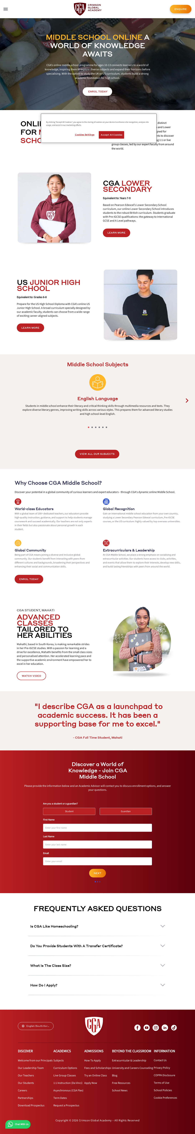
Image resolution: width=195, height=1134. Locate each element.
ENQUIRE (180, 9)
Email (46, 853)
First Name (48, 820)
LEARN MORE (117, 232)
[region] (99, 128)
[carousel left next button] (186, 400)
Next (97, 873)
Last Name (48, 836)
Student (71, 810)
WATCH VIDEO (31, 676)
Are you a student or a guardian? (60, 804)
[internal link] (180, 9)
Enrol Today (29, 579)
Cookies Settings (84, 134)
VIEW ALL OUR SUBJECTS (97, 454)
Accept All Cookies (111, 134)
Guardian (127, 810)
